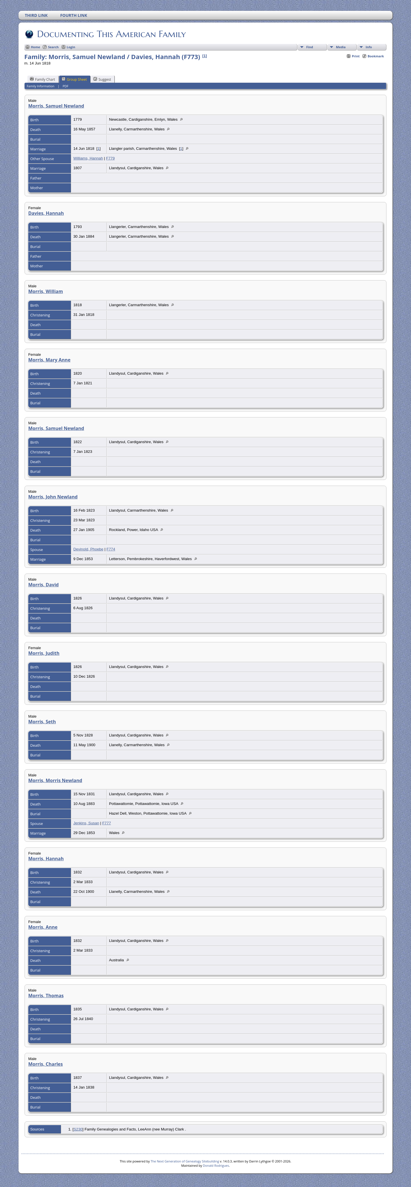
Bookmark (376, 56)
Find (309, 47)
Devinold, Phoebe (88, 549)
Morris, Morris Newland (55, 780)
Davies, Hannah (46, 213)
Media (341, 47)
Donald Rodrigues (216, 1165)
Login (71, 47)
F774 (110, 549)
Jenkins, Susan (86, 823)
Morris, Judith (43, 653)
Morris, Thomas (46, 995)
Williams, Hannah (88, 158)
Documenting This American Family (111, 34)
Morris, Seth (42, 721)
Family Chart (42, 79)
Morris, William (45, 291)
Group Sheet (74, 79)
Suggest (102, 79)
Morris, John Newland (53, 497)
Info (369, 47)
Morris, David (43, 585)
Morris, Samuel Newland (56, 106)
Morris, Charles (45, 1064)
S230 (78, 1129)
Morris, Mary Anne (49, 360)
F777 (106, 823)
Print (356, 56)
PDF (65, 86)
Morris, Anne (43, 927)
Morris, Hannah (46, 858)
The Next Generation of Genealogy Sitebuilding (185, 1161)
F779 (110, 158)
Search (53, 47)
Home (35, 47)
